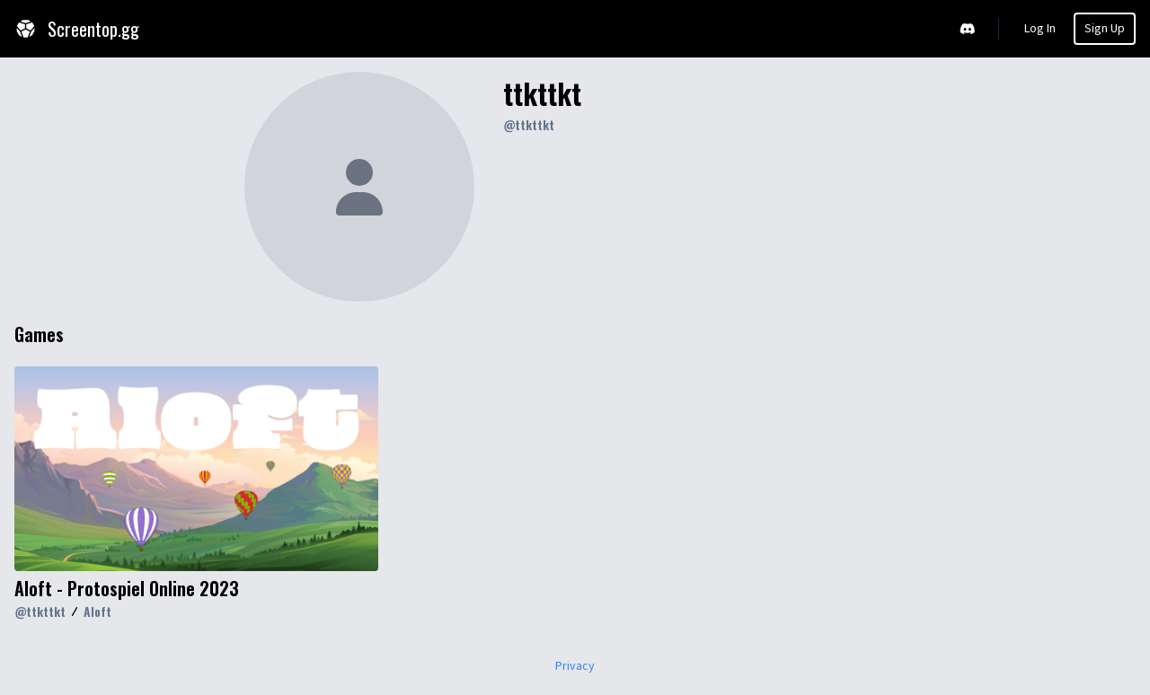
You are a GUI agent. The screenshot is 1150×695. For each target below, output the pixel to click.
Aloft (97, 611)
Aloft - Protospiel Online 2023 (126, 588)
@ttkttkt (528, 124)
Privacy (575, 666)
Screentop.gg (76, 28)
